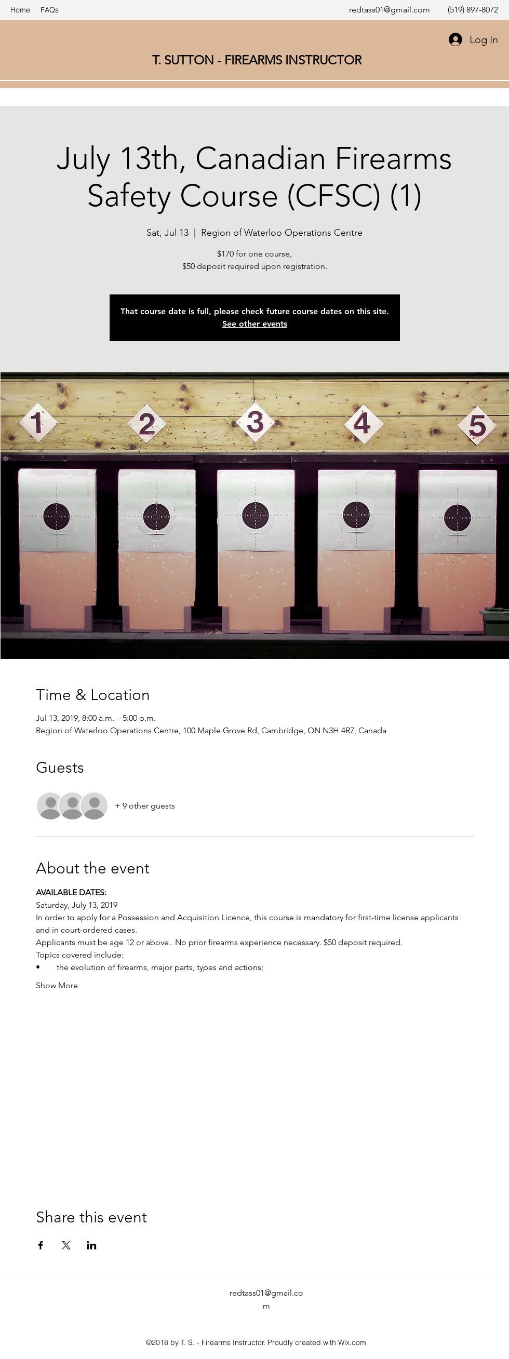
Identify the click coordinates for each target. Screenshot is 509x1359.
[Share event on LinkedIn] (92, 1245)
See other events (254, 324)
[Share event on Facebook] (41, 1245)
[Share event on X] (66, 1245)
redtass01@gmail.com (389, 10)
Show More (57, 985)
